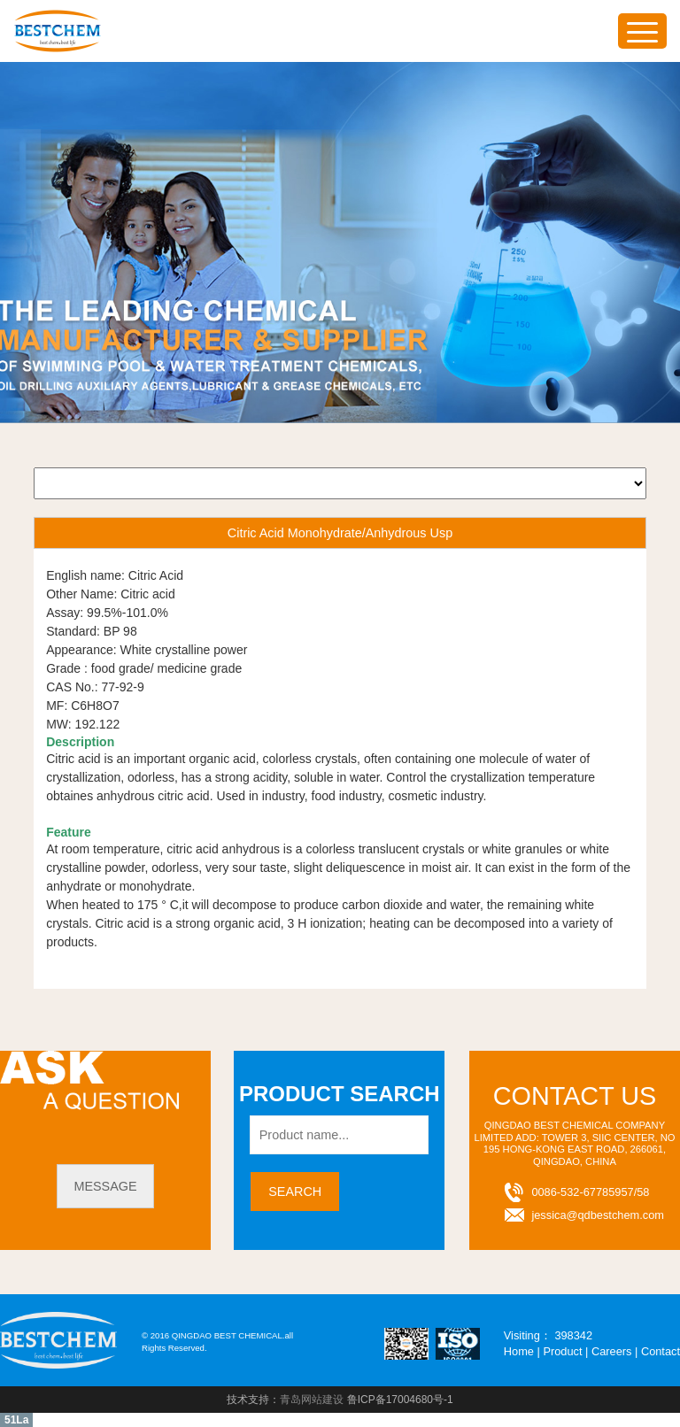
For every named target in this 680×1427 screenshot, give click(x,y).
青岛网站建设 (312, 1399)
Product (562, 1351)
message (104, 1186)
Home (519, 1351)
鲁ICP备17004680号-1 (400, 1399)
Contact (660, 1351)
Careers (611, 1351)
